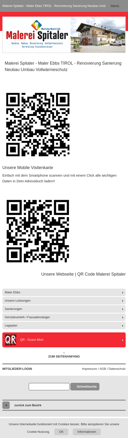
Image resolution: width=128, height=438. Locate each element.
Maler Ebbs (12, 292)
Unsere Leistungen (17, 300)
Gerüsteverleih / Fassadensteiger (27, 317)
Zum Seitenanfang (64, 355)
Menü (115, 6)
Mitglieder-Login (17, 369)
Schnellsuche (87, 386)
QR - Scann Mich (24, 340)
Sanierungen (13, 309)
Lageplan (11, 325)
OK (61, 432)
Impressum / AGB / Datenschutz (104, 369)
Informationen (86, 432)
